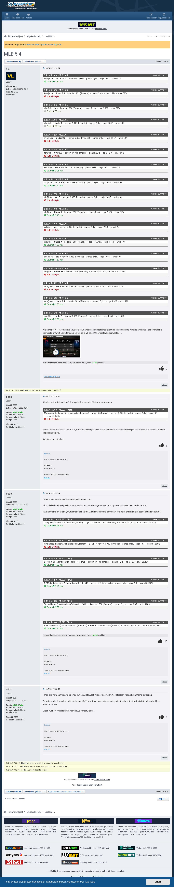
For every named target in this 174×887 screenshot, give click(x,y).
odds (9, 396)
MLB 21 (47, 478)
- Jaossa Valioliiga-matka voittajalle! (43, 44)
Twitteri (47, 453)
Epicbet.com (101, 29)
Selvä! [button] (158, 882)
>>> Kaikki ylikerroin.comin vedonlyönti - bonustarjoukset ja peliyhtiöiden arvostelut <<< (87, 871)
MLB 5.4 (12, 54)
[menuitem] (18, 16)
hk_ (8, 68)
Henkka (24, 763)
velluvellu (25, 390)
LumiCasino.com (102, 779)
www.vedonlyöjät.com (52, 377)
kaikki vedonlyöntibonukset (89, 785)
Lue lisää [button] (90, 882)
